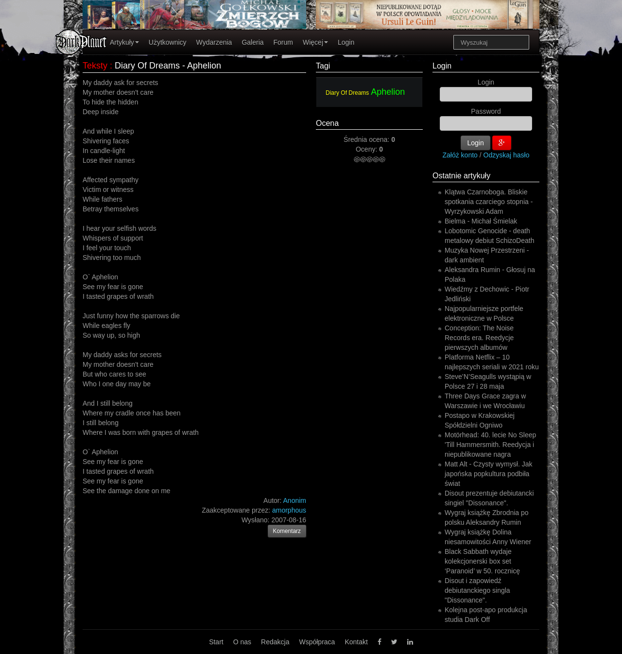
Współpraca (317, 642)
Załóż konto (460, 155)
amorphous (289, 510)
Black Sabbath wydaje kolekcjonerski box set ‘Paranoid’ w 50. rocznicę (482, 561)
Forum (283, 42)
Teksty (95, 65)
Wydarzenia (214, 42)
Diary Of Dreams (347, 92)
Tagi (323, 66)
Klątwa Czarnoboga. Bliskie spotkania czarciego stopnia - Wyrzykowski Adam (489, 201)
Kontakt (356, 642)
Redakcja (275, 642)
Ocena (327, 123)
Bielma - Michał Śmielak (481, 221)
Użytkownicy (168, 42)
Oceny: (367, 149)
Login (346, 42)
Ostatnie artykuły (461, 176)
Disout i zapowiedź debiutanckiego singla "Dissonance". (477, 590)
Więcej (315, 42)
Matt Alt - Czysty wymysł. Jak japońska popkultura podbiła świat (488, 473)
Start (216, 642)
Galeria (252, 42)
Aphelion (388, 92)
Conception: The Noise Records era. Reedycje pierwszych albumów (479, 337)
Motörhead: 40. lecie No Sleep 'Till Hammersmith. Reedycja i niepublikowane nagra (490, 444)
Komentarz (287, 531)
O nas (242, 642)
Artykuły (124, 42)
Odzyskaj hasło (507, 155)
